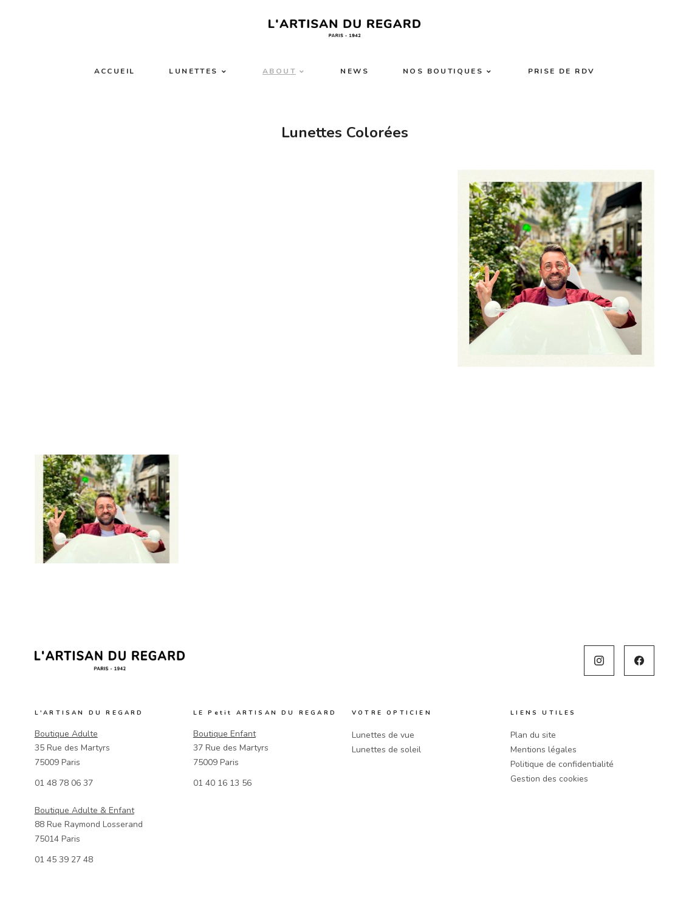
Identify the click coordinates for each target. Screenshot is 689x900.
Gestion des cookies (549, 779)
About (279, 71)
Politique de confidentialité (562, 764)
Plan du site (533, 735)
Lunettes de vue (383, 735)
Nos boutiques (443, 71)
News (354, 71)
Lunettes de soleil (386, 749)
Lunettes (193, 71)
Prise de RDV (561, 71)
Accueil (114, 71)
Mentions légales (543, 749)
